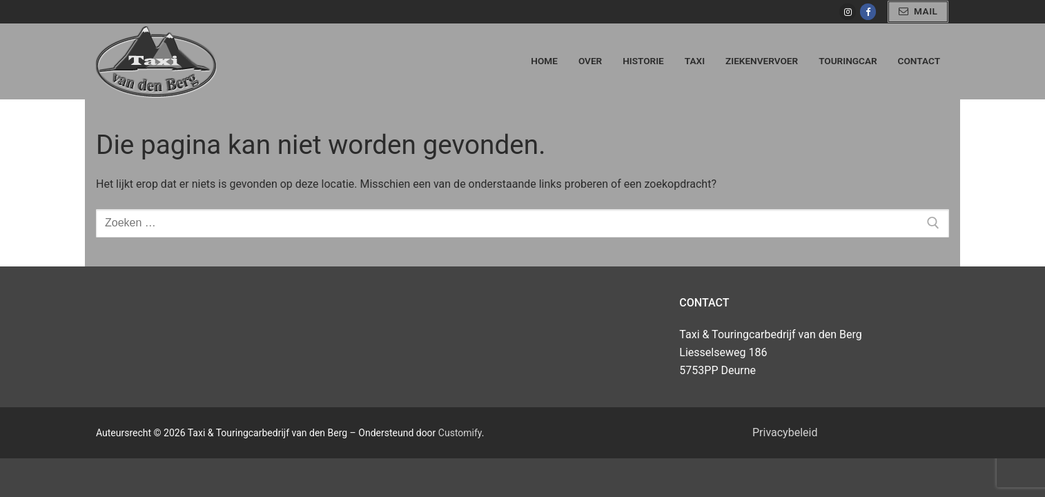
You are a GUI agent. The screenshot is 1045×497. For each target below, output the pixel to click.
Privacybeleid (784, 432)
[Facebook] (868, 11)
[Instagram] (847, 11)
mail (918, 11)
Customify (460, 432)
